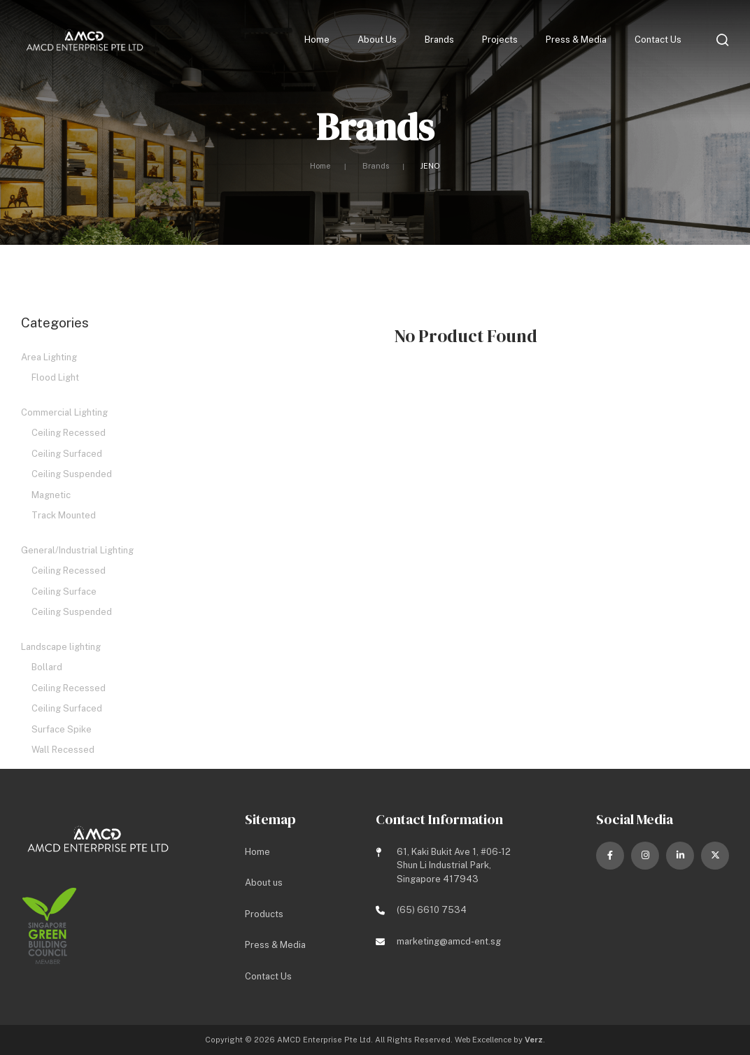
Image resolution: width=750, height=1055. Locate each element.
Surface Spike (61, 729)
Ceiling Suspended (71, 474)
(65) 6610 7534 (432, 910)
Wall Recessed (62, 749)
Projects (500, 41)
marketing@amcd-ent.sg (449, 941)
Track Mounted (63, 515)
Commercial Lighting (64, 412)
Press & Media (576, 41)
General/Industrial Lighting (77, 550)
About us (377, 41)
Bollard (46, 667)
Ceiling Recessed (68, 432)
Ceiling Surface (64, 591)
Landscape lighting (61, 647)
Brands (439, 41)
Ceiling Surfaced (66, 453)
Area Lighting (49, 357)
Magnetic (51, 495)
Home (317, 41)
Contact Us (658, 41)
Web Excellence (483, 1040)
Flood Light (55, 377)
